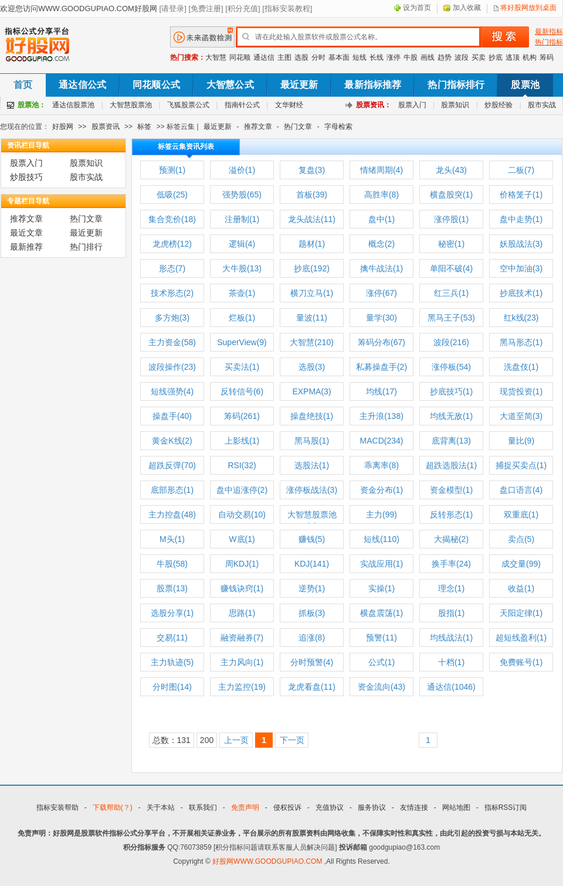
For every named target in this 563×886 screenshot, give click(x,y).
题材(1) (312, 243)
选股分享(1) (172, 613)
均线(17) (381, 391)
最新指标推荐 (372, 85)
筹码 (547, 57)
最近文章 (26, 232)
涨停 (393, 57)
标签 (144, 126)
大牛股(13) (242, 268)
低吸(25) (172, 194)
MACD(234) (381, 440)
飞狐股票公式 (188, 105)
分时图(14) (172, 686)
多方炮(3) (172, 317)
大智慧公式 (230, 85)
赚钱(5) (312, 539)
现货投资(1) (521, 391)
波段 (462, 57)
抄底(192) (312, 268)
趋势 (444, 57)
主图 (284, 57)
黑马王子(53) (451, 317)
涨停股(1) (451, 219)
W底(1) (242, 539)
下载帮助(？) (113, 807)
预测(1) (172, 170)
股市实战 (542, 105)
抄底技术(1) (521, 293)
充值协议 (330, 807)
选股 (301, 57)
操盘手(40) (172, 416)
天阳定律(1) (521, 613)
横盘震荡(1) (381, 613)
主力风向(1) (242, 662)
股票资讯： (373, 105)
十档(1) (451, 662)
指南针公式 (242, 105)
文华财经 (289, 105)
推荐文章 (258, 126)
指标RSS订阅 (505, 807)
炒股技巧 (26, 177)
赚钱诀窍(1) (242, 588)
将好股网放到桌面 (528, 8)
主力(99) (381, 514)
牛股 (410, 57)
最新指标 (549, 32)
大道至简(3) (521, 416)
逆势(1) (312, 588)
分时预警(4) (311, 662)
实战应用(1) (381, 563)
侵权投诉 (287, 807)
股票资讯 (105, 126)
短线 (359, 57)
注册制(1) (242, 219)
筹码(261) (242, 416)
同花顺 (239, 57)
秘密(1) (451, 243)
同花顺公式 (156, 85)
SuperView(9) (242, 342)
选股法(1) (311, 465)
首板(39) (311, 194)
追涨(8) (312, 637)
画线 (427, 57)
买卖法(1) (242, 367)
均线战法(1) (451, 637)
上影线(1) (242, 440)
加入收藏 (467, 8)
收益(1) (521, 588)
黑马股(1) (311, 440)
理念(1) (451, 588)
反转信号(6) (242, 391)
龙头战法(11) (311, 219)
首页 (22, 85)
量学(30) (381, 317)
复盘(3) (312, 170)
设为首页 (417, 8)
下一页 (292, 740)
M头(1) (172, 539)
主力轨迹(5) (172, 662)
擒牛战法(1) (381, 268)
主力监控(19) (242, 686)
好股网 (62, 126)
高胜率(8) (381, 194)
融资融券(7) (242, 637)
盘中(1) (381, 219)
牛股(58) (172, 563)
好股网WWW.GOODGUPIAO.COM (268, 861)
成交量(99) (521, 563)
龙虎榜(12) (172, 243)
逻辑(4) (242, 243)
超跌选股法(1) (451, 465)
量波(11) (311, 317)
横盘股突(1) (451, 194)
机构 (530, 57)
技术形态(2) (172, 293)
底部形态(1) (172, 490)
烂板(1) (242, 317)
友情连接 (414, 807)
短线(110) (381, 539)
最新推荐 (26, 246)
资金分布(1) (381, 490)
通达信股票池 (73, 105)
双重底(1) (521, 514)
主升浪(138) (381, 416)
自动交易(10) (242, 514)
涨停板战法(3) (311, 490)
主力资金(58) (172, 342)
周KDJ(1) (242, 563)
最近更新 (299, 85)
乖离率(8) (381, 465)
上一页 (236, 740)
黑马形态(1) (521, 342)
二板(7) (521, 170)
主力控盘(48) (172, 514)
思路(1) (242, 613)
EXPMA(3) (311, 391)
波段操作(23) (172, 367)
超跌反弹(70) (172, 465)
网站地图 (456, 807)
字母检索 (338, 126)
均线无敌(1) (451, 416)
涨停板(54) (451, 367)
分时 (318, 57)
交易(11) (172, 637)
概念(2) (381, 243)
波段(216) (451, 342)
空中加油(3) (521, 268)
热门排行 (86, 246)
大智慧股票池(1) (312, 517)
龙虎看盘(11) (311, 686)
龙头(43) (451, 170)
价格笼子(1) (521, 194)
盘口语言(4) (521, 490)
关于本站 (161, 807)
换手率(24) (451, 563)
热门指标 (549, 42)
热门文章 (298, 126)
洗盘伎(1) (521, 367)
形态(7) (172, 268)
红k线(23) (521, 317)
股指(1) (451, 613)
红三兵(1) (451, 293)
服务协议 (372, 807)
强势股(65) (242, 194)
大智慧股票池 (131, 105)
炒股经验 (498, 105)
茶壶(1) (242, 293)
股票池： (32, 105)
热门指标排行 (456, 85)
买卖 (479, 57)
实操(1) (381, 588)
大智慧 (215, 57)
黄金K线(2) (172, 440)
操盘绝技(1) (311, 416)
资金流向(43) (381, 686)
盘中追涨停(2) (241, 490)
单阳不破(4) (451, 268)
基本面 (339, 57)
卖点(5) (521, 539)
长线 (376, 57)
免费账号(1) (521, 662)
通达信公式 (82, 85)
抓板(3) (312, 613)
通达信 (263, 57)
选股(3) (312, 367)
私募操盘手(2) (381, 367)
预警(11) (381, 637)
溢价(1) (242, 170)
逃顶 (513, 57)
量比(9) (521, 440)
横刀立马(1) (311, 293)
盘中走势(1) (521, 219)
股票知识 (455, 105)
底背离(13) (451, 440)
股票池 (525, 85)
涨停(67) (381, 293)
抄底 (496, 57)
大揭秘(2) (451, 539)
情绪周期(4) (381, 170)
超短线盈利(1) (521, 637)
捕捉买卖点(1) (521, 465)
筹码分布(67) (381, 342)
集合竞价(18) (172, 219)
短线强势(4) (172, 391)
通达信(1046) (451, 686)
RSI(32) (242, 465)
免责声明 (245, 807)
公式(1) (381, 662)
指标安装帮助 (57, 807)
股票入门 (412, 105)
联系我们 (203, 807)
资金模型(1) (451, 490)
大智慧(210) (312, 342)
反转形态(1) (451, 514)
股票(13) (172, 588)
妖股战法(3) (521, 243)
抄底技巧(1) (451, 391)
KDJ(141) (311, 563)
